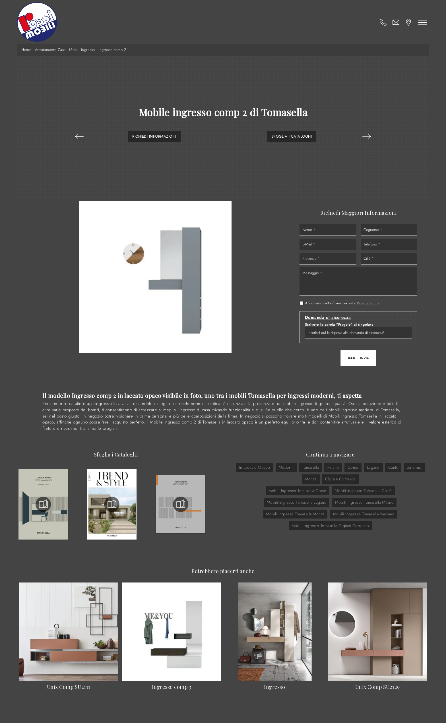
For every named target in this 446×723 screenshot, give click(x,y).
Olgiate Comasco (340, 479)
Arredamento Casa (50, 49)
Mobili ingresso (82, 49)
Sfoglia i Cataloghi (292, 136)
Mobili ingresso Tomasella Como (297, 490)
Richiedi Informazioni (154, 136)
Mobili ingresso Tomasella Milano (364, 502)
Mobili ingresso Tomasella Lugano (297, 502)
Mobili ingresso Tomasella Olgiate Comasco (330, 525)
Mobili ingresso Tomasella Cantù (363, 490)
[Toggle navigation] (422, 22)
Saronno (414, 467)
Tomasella (310, 467)
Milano (333, 467)
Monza (311, 479)
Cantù (393, 467)
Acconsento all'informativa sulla (342, 303)
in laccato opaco (254, 467)
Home (26, 49)
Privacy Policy (368, 303)
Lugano (373, 467)
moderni (286, 467)
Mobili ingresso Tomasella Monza (295, 514)
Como (353, 467)
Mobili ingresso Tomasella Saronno (364, 514)
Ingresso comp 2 (112, 49)
